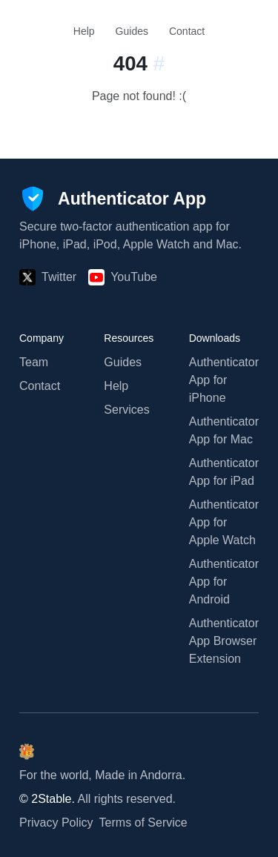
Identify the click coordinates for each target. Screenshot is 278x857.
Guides (132, 31)
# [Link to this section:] (159, 63)
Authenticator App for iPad (224, 472)
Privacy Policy (56, 822)
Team (33, 362)
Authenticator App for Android (224, 581)
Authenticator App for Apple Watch (224, 522)
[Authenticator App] (112, 198)
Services (126, 409)
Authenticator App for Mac (224, 430)
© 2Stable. (47, 799)
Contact (187, 31)
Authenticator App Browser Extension (224, 641)
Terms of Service (143, 822)
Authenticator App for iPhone (224, 380)
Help (84, 31)
